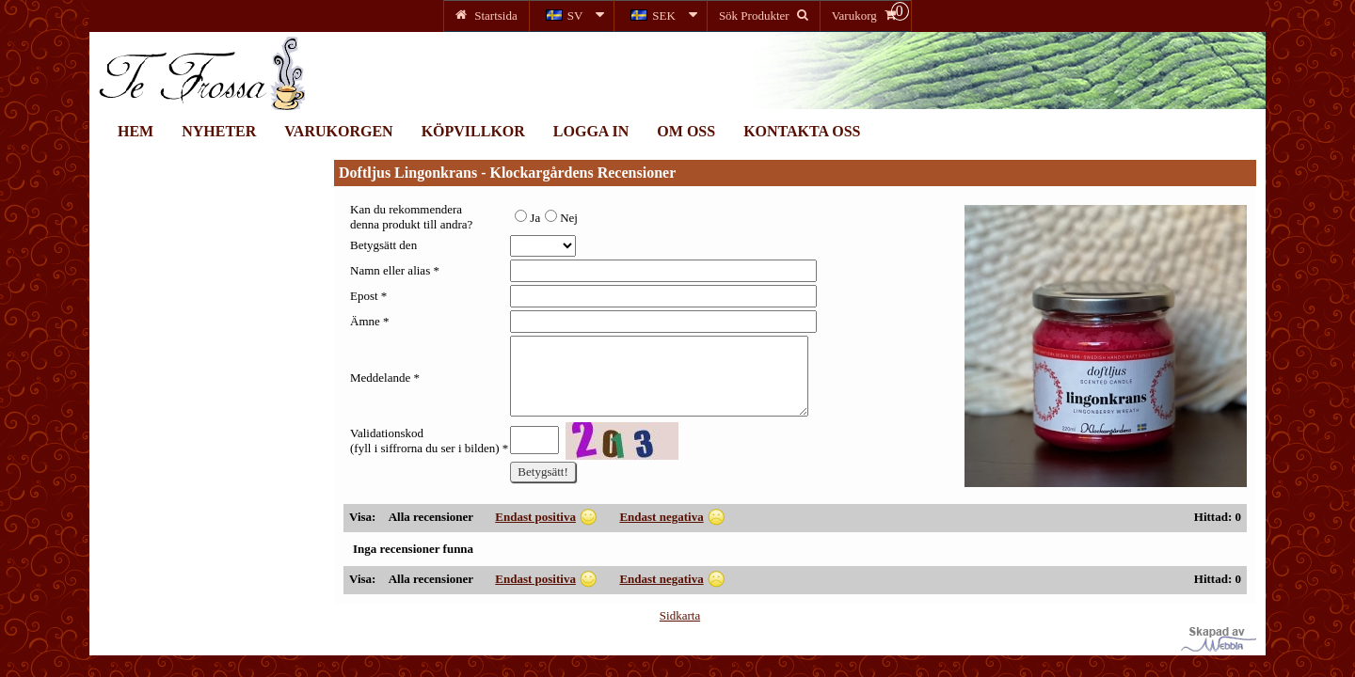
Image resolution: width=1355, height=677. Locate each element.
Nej (561, 218)
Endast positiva (535, 517)
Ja (527, 218)
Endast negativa (661, 517)
